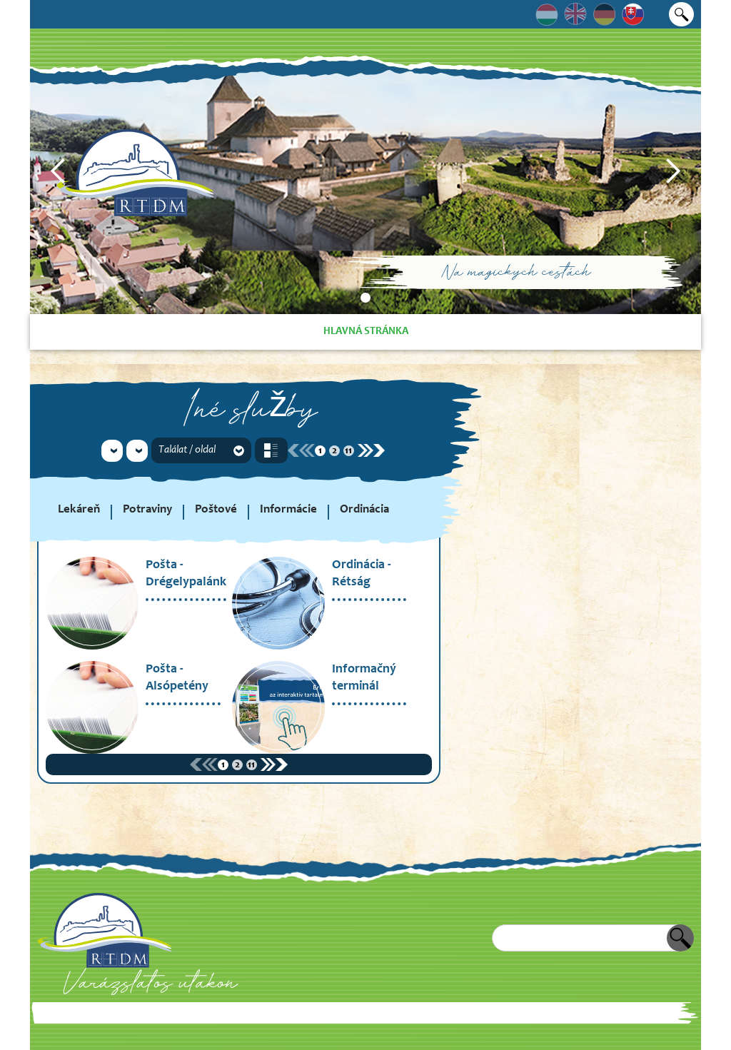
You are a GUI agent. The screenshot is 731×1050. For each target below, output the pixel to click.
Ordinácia (364, 510)
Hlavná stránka (365, 331)
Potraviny (147, 510)
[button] (58, 171)
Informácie (288, 510)
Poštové (216, 510)
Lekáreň (79, 510)
